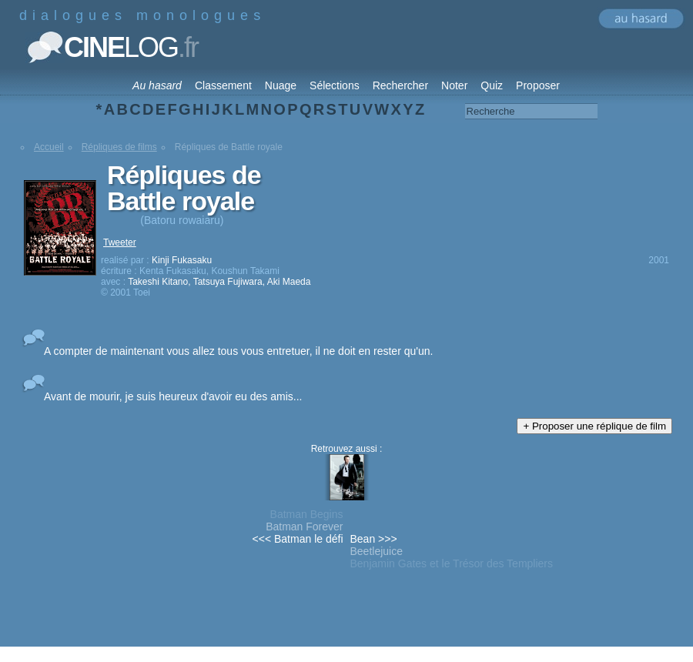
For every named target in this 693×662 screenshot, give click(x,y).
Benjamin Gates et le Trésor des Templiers (452, 563)
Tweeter (119, 242)
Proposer (538, 85)
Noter (454, 85)
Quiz (491, 85)
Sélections (335, 85)
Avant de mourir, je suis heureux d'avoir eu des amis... (173, 396)
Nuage (280, 85)
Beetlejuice (376, 551)
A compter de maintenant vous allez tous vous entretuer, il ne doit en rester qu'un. (238, 351)
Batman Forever (304, 526)
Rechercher (400, 85)
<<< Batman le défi (298, 539)
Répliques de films (119, 147)
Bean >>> (373, 539)
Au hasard (157, 85)
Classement (223, 85)
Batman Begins (306, 514)
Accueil (49, 147)
